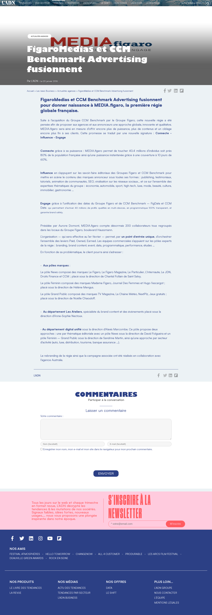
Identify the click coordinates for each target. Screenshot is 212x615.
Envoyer (106, 476)
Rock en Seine (58, 558)
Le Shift (105, 3)
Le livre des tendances (26, 587)
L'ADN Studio (90, 3)
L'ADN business (67, 597)
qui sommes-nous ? (192, 3)
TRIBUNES (58, 3)
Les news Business (45, 90)
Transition (73, 3)
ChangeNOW (84, 554)
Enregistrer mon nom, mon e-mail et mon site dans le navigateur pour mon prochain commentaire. (97, 452)
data (109, 587)
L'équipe (159, 597)
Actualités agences (39, 36)
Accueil (30, 90)
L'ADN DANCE (120, 3)
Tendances (25, 3)
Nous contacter (165, 592)
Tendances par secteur (74, 592)
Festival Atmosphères (25, 554)
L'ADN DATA (136, 3)
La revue (15, 592)
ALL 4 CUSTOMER (109, 554)
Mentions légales (166, 602)
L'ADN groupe (163, 587)
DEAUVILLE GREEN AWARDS (26, 558)
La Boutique (153, 3)
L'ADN (34, 80)
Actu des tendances (72, 587)
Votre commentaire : (51, 416)
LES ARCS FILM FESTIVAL (163, 554)
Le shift (111, 592)
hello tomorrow (58, 554)
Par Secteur (42, 3)
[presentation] (106, 464)
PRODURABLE (133, 554)
